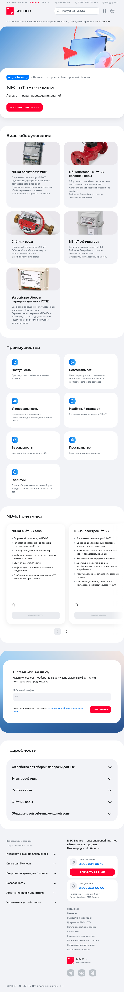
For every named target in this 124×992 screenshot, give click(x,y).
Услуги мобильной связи (19, 845)
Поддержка (76, 894)
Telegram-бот (91, 894)
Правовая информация (79, 949)
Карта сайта (73, 931)
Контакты (72, 913)
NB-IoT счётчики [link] (103, 21)
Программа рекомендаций (81, 945)
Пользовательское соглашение (83, 940)
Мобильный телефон (23, 690)
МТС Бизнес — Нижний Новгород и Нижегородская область (36, 21)
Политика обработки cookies (81, 927)
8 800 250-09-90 (91, 888)
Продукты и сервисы (81, 21)
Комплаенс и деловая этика (81, 936)
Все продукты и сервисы (18, 841)
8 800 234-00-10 (87, 2)
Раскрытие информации (79, 918)
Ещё (46, 2)
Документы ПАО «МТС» (79, 922)
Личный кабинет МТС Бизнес (84, 897)
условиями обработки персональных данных (49, 710)
